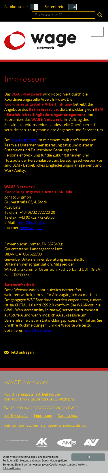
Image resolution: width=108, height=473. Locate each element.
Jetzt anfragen (19, 352)
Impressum (43, 415)
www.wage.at (31, 227)
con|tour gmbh (24, 139)
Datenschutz (68, 415)
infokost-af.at (32, 222)
